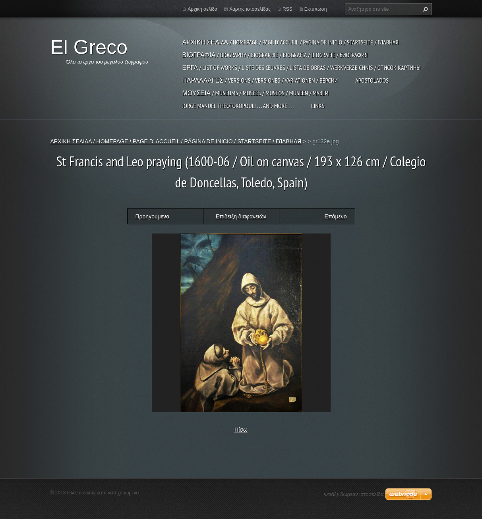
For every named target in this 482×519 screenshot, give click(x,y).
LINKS (318, 106)
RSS (287, 9)
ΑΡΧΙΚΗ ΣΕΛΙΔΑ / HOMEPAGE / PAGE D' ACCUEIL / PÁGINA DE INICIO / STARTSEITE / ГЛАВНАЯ (290, 42)
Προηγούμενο (152, 216)
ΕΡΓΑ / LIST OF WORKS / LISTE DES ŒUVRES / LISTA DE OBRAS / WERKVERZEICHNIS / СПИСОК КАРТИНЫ (301, 67)
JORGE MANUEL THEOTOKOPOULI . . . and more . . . (238, 106)
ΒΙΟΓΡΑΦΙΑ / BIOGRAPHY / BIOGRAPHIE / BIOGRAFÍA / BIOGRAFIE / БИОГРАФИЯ (275, 55)
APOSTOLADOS (372, 80)
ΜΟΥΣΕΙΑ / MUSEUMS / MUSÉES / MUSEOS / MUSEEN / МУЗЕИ (255, 93)
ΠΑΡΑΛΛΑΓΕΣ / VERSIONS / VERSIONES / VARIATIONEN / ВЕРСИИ (260, 80)
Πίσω (241, 429)
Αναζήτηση (424, 9)
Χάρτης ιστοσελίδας (250, 9)
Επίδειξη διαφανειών (241, 216)
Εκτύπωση (315, 9)
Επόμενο (336, 216)
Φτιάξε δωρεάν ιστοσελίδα (353, 494)
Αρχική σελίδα (202, 9)
